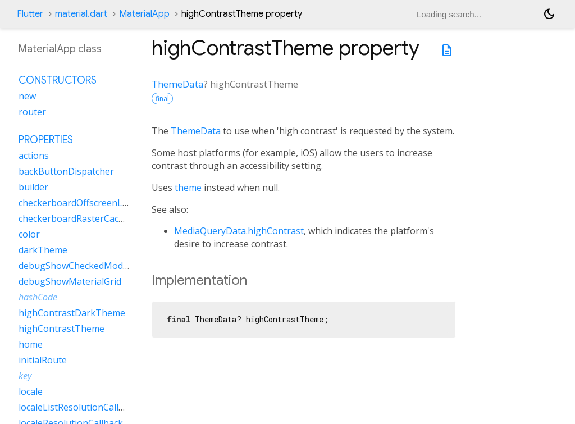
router (32, 112)
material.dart (81, 14)
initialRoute (43, 360)
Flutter (30, 14)
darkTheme (43, 250)
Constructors (58, 80)
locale (31, 391)
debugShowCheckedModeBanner (89, 265)
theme (188, 187)
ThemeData (178, 83)
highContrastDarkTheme (72, 313)
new (27, 96)
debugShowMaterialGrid (70, 281)
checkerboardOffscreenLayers (82, 203)
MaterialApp (144, 14)
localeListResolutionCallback (78, 407)
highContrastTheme (61, 328)
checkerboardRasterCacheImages (89, 218)
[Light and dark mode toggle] (549, 14)
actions (34, 155)
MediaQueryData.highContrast (239, 231)
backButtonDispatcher (66, 171)
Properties (46, 140)
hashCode (38, 297)
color (29, 234)
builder (33, 187)
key (25, 376)
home (31, 344)
